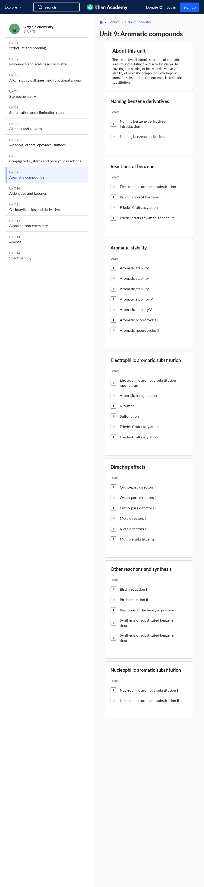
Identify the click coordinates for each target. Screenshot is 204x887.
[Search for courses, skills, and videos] (56, 7)
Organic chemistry (138, 22)
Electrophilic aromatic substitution (146, 360)
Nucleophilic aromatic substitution (146, 670)
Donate (154, 7)
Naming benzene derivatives (140, 101)
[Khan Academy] (107, 7)
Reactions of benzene (133, 166)
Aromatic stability (129, 247)
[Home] (101, 22)
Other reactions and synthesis (141, 569)
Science (113, 22)
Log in (171, 7)
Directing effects (128, 467)
